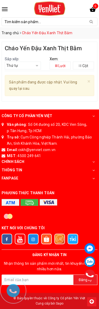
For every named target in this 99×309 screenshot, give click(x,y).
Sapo (59, 303)
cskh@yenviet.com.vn (37, 150)
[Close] (88, 81)
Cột (83, 66)
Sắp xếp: (12, 59)
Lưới (60, 66)
